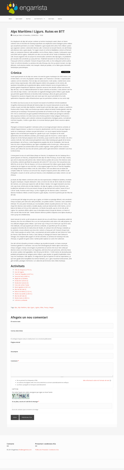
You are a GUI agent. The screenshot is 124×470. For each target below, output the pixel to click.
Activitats (38, 18)
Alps (16, 307)
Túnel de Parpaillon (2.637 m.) (24, 274)
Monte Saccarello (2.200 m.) (23, 294)
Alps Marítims (22, 307)
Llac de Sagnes (19, 272)
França (46, 307)
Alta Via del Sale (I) (20, 289)
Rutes (28, 19)
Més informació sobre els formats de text (96, 380)
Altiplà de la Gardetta (21, 278)
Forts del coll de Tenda (22, 285)
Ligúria (37, 307)
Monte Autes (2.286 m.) (22, 298)
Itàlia (41, 307)
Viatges (51, 19)
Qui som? (19, 19)
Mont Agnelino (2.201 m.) (22, 287)
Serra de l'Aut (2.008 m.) (22, 276)
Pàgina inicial (15, 342)
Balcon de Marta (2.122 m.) (23, 291)
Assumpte (14, 351)
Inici (10, 19)
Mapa (60, 19)
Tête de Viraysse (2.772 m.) (23, 270)
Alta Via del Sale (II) (21, 296)
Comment (15, 361)
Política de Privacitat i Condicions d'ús (47, 450)
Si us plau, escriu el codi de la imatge (25, 401)
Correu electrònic (17, 331)
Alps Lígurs (30, 307)
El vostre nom (15, 321)
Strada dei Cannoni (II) (21, 283)
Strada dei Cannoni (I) (21, 281)
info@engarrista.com (25, 450)
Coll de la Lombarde (21, 300)
